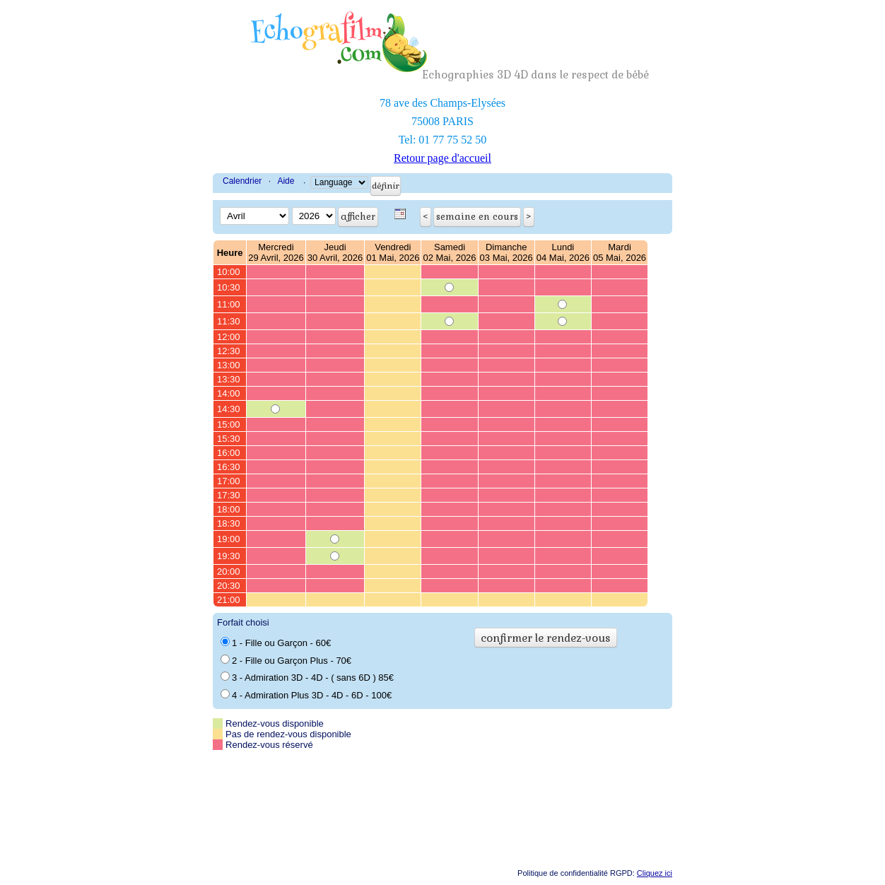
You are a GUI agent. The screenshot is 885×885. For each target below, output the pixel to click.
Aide (285, 181)
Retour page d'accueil (442, 158)
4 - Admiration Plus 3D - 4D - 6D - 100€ (306, 695)
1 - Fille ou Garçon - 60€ (276, 642)
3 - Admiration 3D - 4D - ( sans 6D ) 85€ (307, 677)
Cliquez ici (654, 873)
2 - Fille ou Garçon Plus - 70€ (286, 660)
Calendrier (242, 181)
